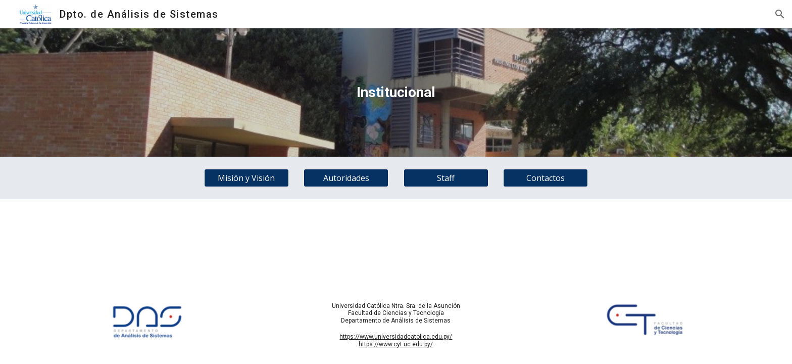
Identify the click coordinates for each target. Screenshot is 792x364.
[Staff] (446, 178)
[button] (780, 14)
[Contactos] (545, 178)
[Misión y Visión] (246, 178)
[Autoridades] (346, 178)
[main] (396, 92)
